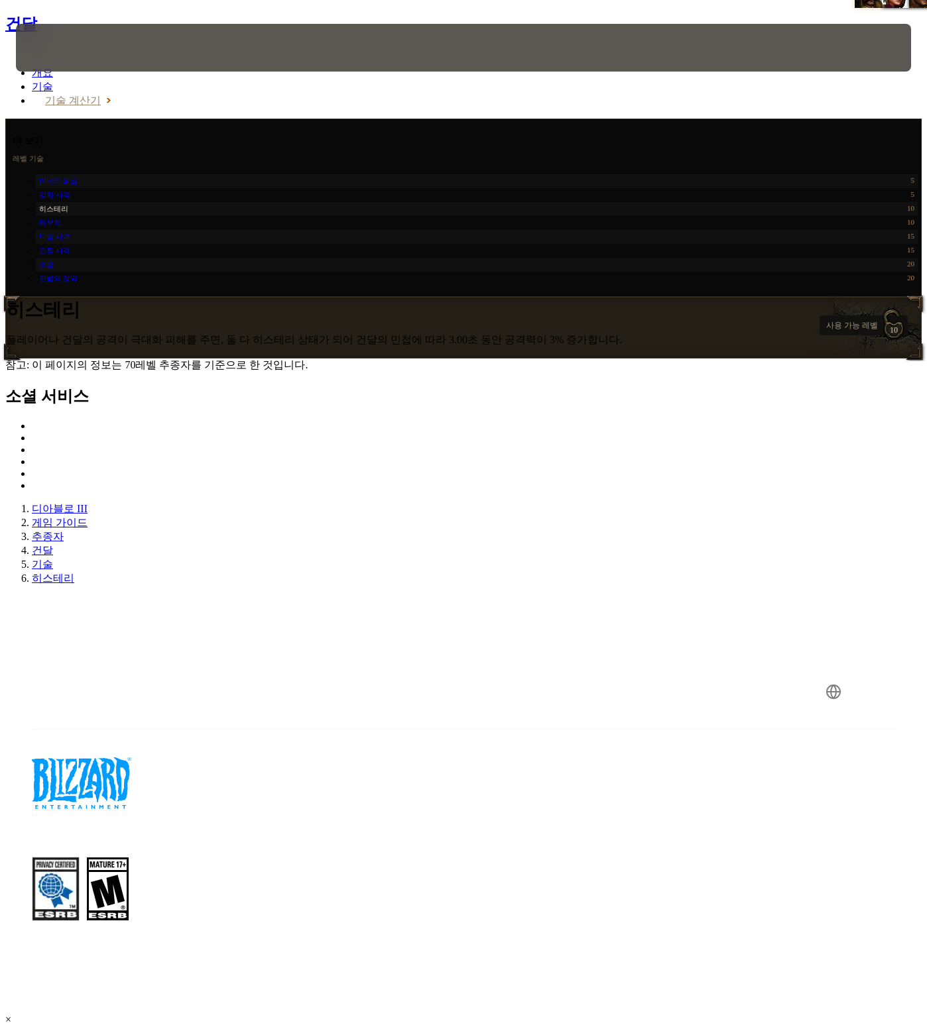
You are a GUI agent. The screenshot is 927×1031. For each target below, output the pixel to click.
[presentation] (57, 48)
